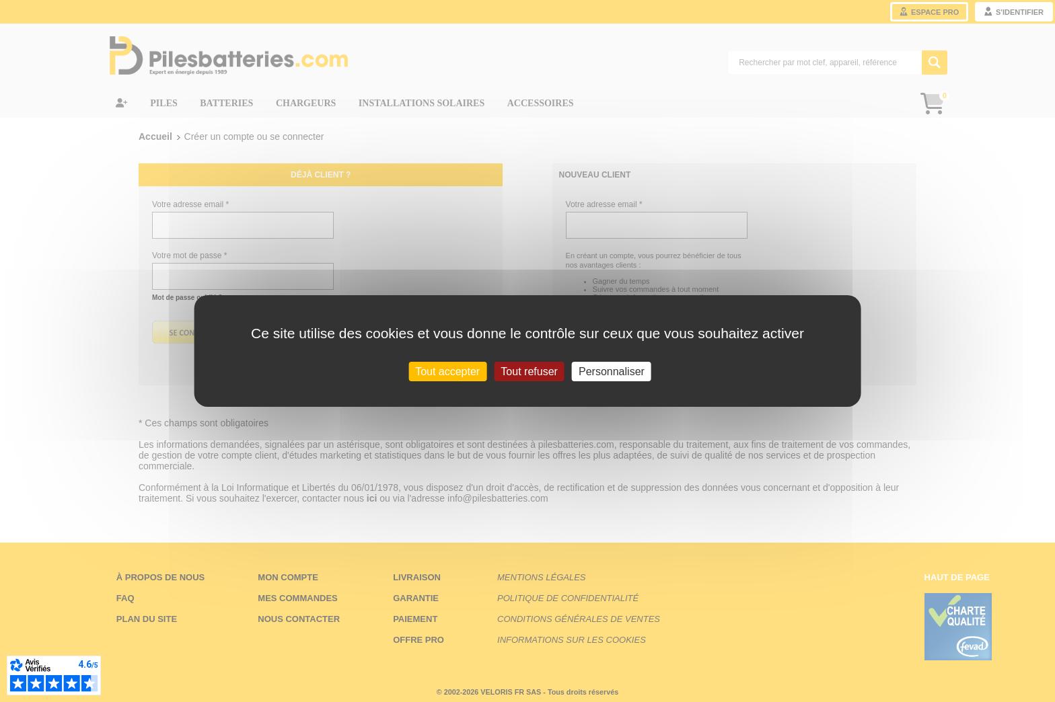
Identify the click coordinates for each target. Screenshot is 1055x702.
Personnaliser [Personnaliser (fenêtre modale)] (612, 371)
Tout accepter (447, 371)
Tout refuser (529, 371)
